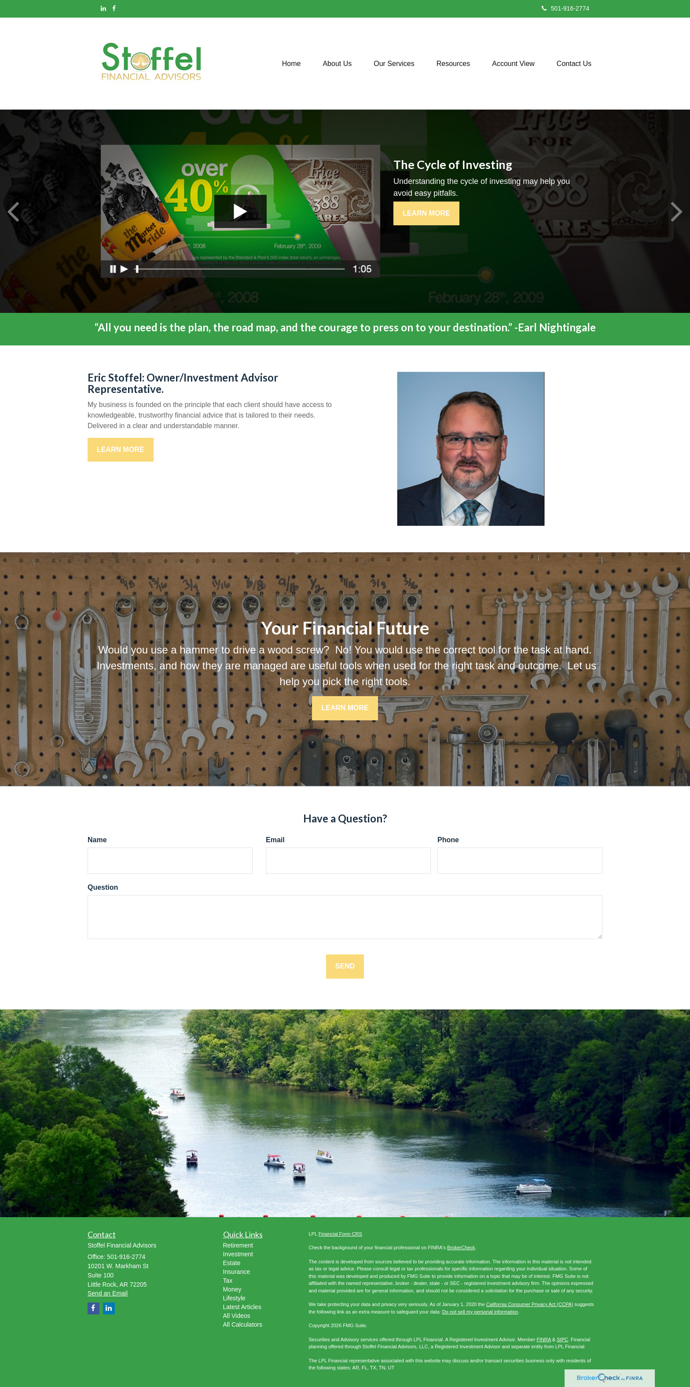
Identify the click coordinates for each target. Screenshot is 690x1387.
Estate (232, 1262)
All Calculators (242, 1324)
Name (97, 840)
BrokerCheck (461, 1247)
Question (103, 887)
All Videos (236, 1315)
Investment (238, 1254)
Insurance (236, 1271)
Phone (448, 840)
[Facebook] (114, 8)
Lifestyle (234, 1298)
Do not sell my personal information (480, 1311)
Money (232, 1289)
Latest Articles (242, 1306)
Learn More (426, 213)
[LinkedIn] (103, 8)
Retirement (238, 1245)
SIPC (562, 1339)
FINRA (543, 1339)
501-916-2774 (565, 8)
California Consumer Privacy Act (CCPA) (529, 1304)
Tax (228, 1280)
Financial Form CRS (340, 1234)
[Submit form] (345, 966)
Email (275, 840)
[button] (337, 63)
